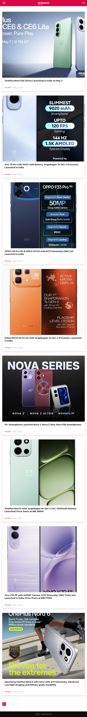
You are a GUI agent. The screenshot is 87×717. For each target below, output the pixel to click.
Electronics (66, 9)
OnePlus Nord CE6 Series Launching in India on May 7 (34, 80)
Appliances (6, 9)
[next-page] (18, 704)
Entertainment (77, 9)
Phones (8, 87)
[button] (84, 3)
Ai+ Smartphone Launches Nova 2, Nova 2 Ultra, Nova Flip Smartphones (43, 424)
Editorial (57, 9)
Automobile (22, 9)
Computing (48, 9)
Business (31, 9)
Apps (14, 9)
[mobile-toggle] (4, 3)
